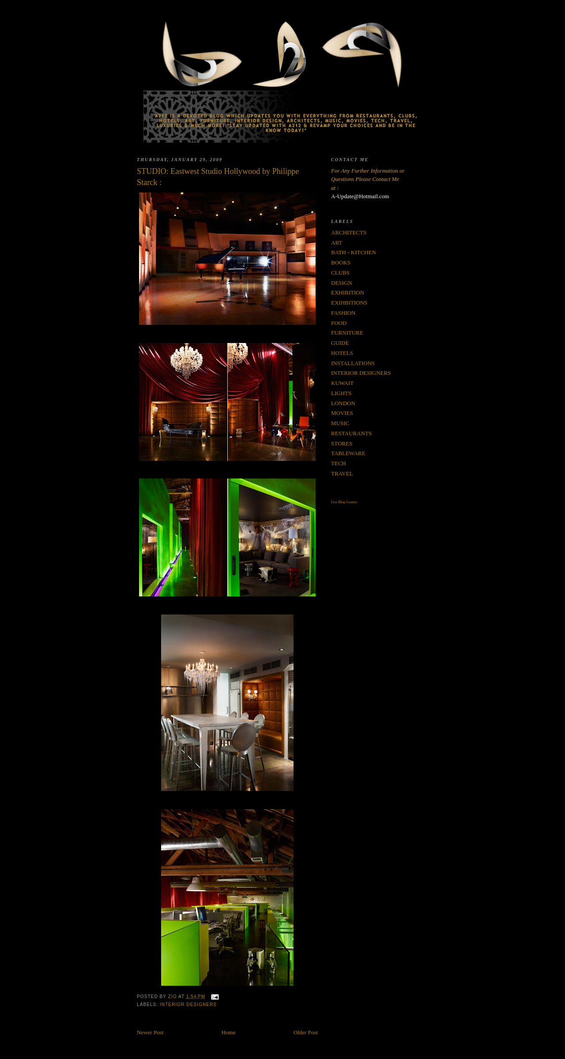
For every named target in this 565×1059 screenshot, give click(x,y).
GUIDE (340, 342)
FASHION (343, 312)
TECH (338, 463)
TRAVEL (342, 473)
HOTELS (342, 353)
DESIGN (341, 282)
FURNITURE (347, 332)
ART (336, 242)
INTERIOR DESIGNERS (188, 1004)
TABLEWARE (348, 453)
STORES (341, 443)
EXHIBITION (347, 292)
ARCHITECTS (348, 232)
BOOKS (340, 262)
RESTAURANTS (351, 433)
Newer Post (150, 1032)
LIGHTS (341, 393)
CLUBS (340, 272)
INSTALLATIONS (353, 363)
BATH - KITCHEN (353, 252)
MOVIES (342, 413)
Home (229, 1032)
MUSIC (340, 423)
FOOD (339, 323)
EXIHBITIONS (349, 302)
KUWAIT (342, 383)
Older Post (306, 1032)
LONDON (343, 403)
